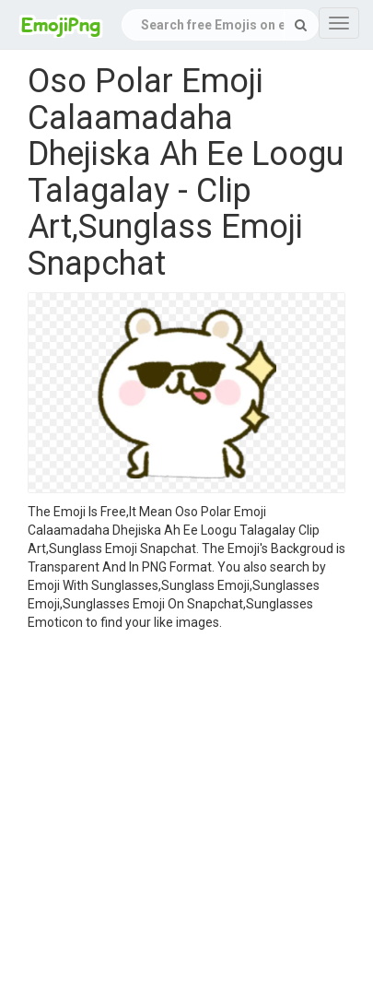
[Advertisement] (172, 813)
